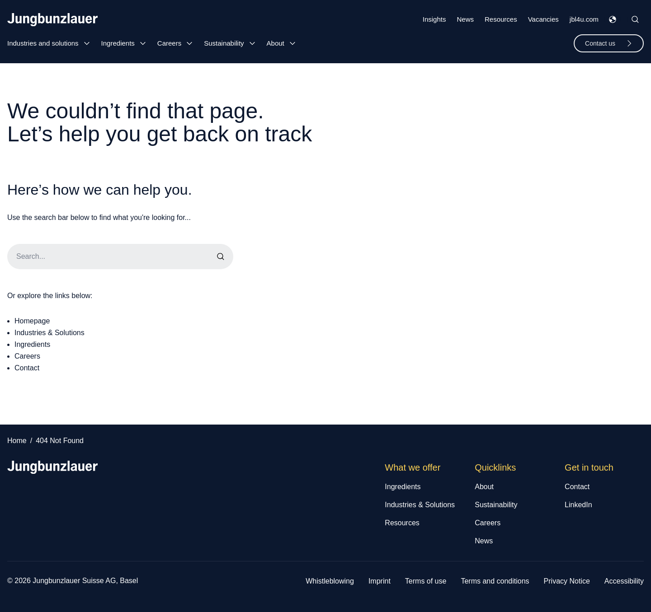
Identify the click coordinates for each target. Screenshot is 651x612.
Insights (434, 19)
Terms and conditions (495, 581)
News (465, 19)
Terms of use (426, 581)
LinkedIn (578, 505)
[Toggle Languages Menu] (612, 19)
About (275, 43)
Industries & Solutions (49, 332)
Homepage (32, 321)
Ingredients (118, 43)
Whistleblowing (330, 581)
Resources (501, 19)
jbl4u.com (584, 19)
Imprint (379, 581)
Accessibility (624, 581)
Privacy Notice (567, 581)
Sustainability (224, 43)
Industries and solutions (43, 43)
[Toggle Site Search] (635, 19)
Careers (169, 43)
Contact (26, 368)
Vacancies (543, 19)
